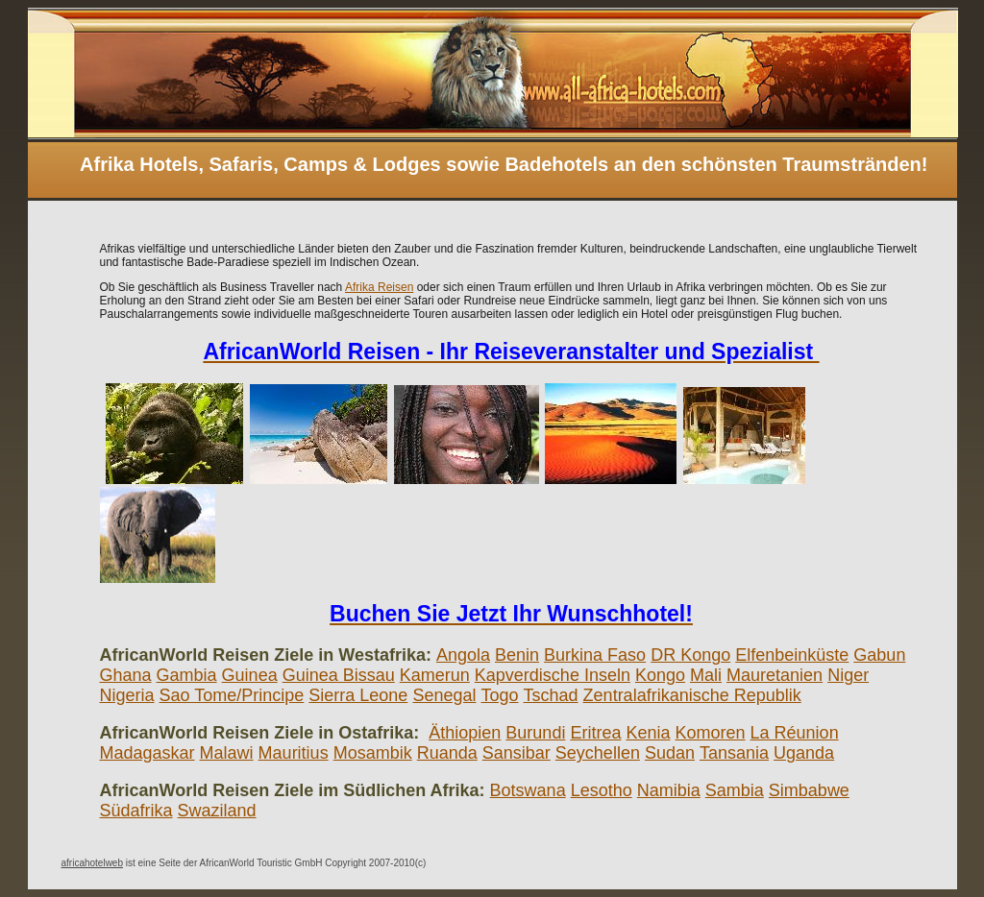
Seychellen (597, 753)
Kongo (660, 675)
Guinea (250, 675)
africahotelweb (92, 863)
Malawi (227, 753)
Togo (499, 695)
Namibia (669, 790)
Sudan (670, 753)
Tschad (551, 695)
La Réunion (794, 732)
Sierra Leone (357, 695)
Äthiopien (465, 732)
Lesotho (601, 790)
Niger (848, 675)
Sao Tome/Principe (232, 695)
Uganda (804, 753)
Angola (463, 655)
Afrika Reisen (379, 287)
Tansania (734, 753)
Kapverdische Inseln (552, 675)
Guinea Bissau (339, 675)
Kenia (648, 732)
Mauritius (293, 753)
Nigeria (127, 695)
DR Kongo (690, 655)
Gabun (879, 655)
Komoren (711, 732)
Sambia (734, 790)
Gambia (187, 675)
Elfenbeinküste (792, 655)
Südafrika (136, 810)
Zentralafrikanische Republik (692, 695)
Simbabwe (809, 790)
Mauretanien (774, 675)
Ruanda (447, 753)
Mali (706, 675)
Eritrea (595, 732)
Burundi (535, 732)
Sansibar (516, 753)
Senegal (444, 695)
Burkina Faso (595, 655)
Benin (517, 655)
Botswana (528, 790)
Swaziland (217, 810)
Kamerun (435, 675)
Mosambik (372, 753)
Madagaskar (147, 753)
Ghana (126, 675)
